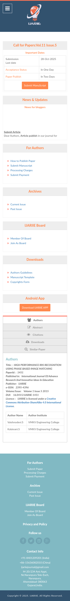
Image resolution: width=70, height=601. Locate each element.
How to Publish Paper (22, 160)
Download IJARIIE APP (35, 307)
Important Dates (35, 52)
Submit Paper (35, 468)
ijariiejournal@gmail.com (35, 567)
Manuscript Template (22, 277)
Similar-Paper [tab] (35, 349)
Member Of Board (20, 238)
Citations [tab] (35, 334)
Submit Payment (19, 174)
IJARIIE (34, 595)
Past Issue (16, 209)
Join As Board (18, 243)
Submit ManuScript (35, 85)
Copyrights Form (19, 281)
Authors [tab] (35, 320)
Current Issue (18, 204)
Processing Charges (21, 170)
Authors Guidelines (21, 272)
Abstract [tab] (35, 327)
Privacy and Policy (35, 524)
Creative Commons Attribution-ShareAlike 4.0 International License (33, 402)
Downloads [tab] (35, 342)
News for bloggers (35, 107)
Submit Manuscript (21, 165)
